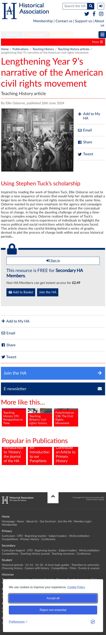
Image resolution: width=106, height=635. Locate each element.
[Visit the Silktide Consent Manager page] (92, 621)
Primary (12, 35)
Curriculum (8, 536)
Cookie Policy (76, 587)
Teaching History (39, 42)
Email (85, 130)
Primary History (13, 42)
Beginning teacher (35, 536)
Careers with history (37, 568)
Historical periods (12, 565)
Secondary (36, 35)
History (83, 42)
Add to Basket (20, 292)
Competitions (10, 539)
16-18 (39, 565)
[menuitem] (12, 35)
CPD (20, 536)
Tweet (85, 154)
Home (5, 49)
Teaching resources (63, 553)
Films (73, 568)
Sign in (53, 260)
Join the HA (47, 292)
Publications (20, 49)
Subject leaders (58, 536)
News (20, 521)
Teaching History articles (73, 49)
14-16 (29, 565)
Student (62, 35)
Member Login (82, 521)
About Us (32, 521)
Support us (83, 21)
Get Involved (47, 521)
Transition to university (85, 565)
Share (85, 142)
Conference (48, 539)
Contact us (64, 21)
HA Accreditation (79, 536)
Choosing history (12, 568)
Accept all (53, 598)
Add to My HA (89, 116)
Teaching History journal (35, 553)
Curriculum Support (13, 550)
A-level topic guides (57, 565)
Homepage (8, 521)
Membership (43, 21)
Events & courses (89, 568)
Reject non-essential (53, 610)
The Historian (64, 42)
